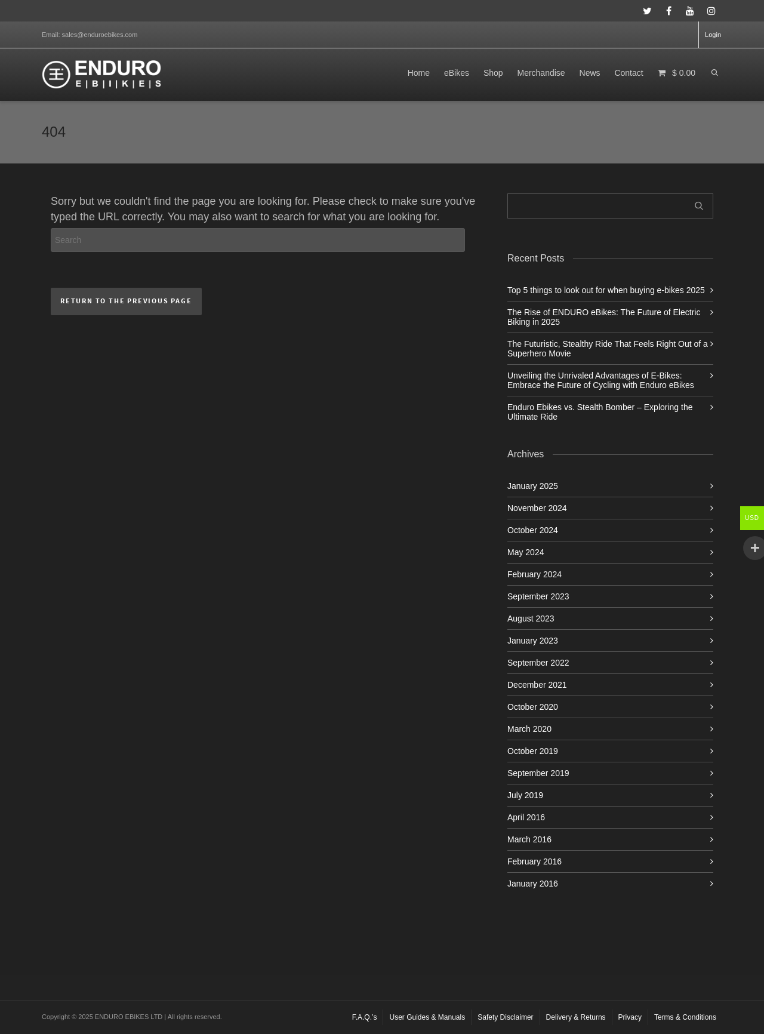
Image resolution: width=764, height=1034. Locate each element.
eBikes (456, 73)
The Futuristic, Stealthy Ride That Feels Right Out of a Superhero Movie (607, 348)
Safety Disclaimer (505, 1017)
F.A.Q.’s (364, 1017)
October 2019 (532, 751)
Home (419, 73)
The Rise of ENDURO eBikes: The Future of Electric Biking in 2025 (603, 317)
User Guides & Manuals (427, 1017)
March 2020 (529, 729)
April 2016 (526, 817)
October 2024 (532, 530)
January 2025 (532, 486)
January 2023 (532, 640)
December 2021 (537, 685)
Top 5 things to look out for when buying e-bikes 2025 (606, 290)
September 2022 (538, 662)
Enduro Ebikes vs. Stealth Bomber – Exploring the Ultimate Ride (600, 411)
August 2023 (530, 618)
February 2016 (534, 861)
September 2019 (538, 773)
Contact (628, 73)
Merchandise (541, 73)
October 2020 (532, 707)
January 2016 (532, 883)
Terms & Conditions (685, 1017)
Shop (493, 73)
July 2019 (525, 795)
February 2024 (534, 574)
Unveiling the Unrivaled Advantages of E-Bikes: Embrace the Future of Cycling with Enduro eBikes (600, 380)
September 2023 (538, 596)
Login (713, 34)
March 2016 (529, 839)
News (590, 73)
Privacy (630, 1017)
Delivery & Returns (576, 1017)
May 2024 (525, 552)
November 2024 (537, 508)
